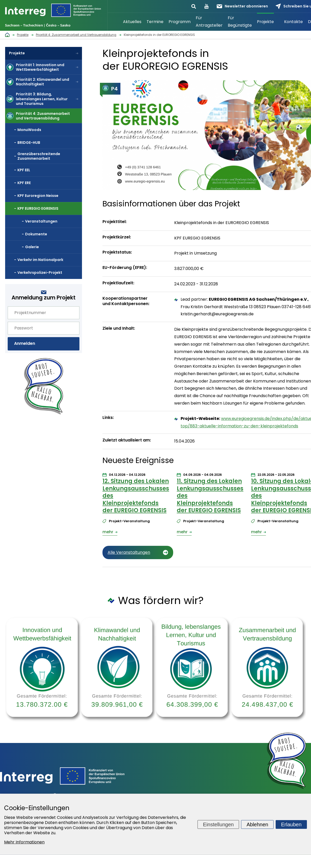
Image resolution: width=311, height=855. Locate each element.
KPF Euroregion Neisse (37, 195)
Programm (180, 22)
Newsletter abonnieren (242, 6)
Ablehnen (257, 824)
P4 (110, 88)
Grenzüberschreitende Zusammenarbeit (38, 156)
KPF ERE (24, 182)
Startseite (114, 22)
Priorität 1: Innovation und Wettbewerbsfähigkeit (40, 67)
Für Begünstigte (240, 21)
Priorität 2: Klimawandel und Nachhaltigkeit (42, 82)
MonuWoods (29, 129)
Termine (155, 22)
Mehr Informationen (24, 842)
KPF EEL (23, 170)
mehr (107, 532)
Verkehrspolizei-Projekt (39, 272)
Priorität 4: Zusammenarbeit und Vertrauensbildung (43, 116)
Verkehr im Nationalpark (40, 259)
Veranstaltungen (41, 221)
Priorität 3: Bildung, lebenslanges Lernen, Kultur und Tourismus (42, 99)
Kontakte (293, 22)
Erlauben (291, 824)
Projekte (265, 22)
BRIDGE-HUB (28, 142)
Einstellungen (218, 824)
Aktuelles (132, 22)
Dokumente (36, 234)
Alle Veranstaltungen (129, 552)
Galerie (32, 246)
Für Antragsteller (209, 21)
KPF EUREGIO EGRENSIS (37, 208)
